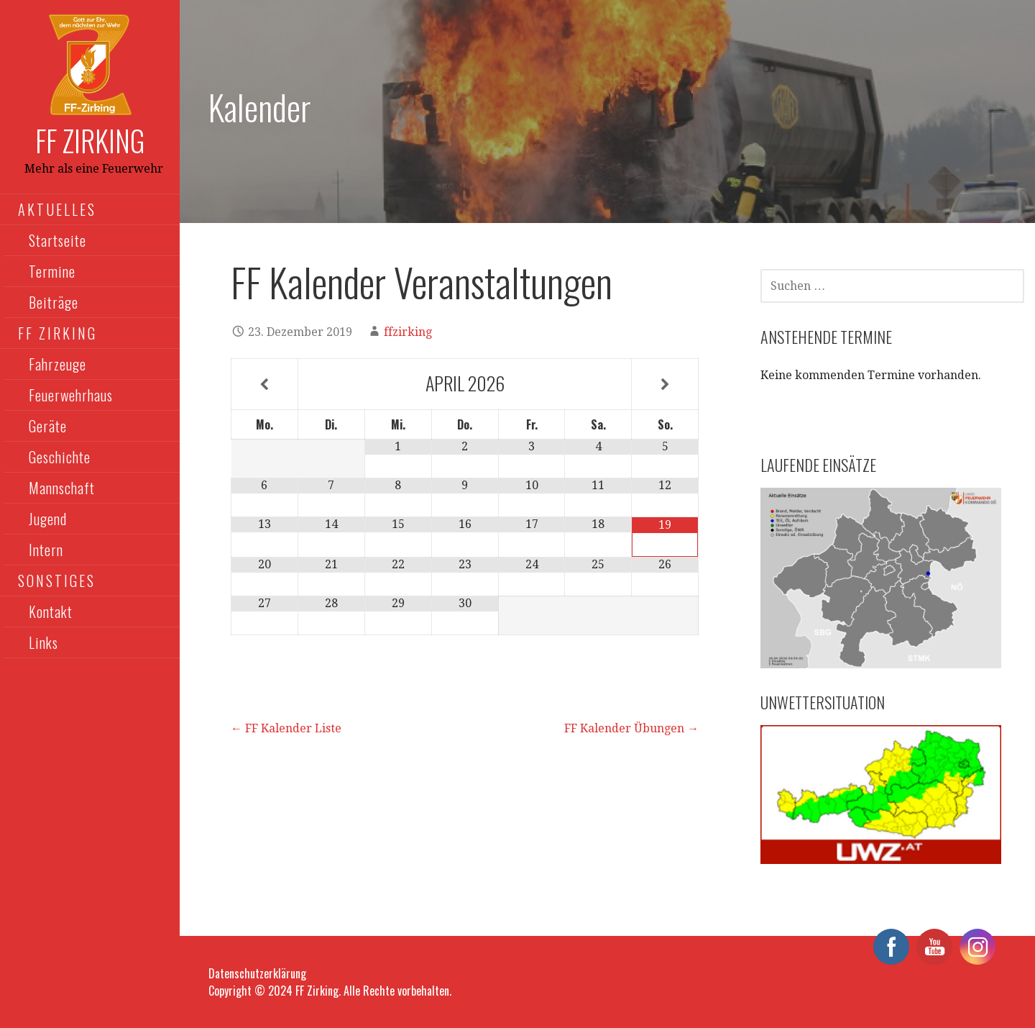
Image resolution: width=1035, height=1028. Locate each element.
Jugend (48, 518)
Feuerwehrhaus (71, 395)
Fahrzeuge (57, 364)
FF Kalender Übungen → (631, 728)
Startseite (57, 240)
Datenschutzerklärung (257, 973)
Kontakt (51, 611)
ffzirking (408, 332)
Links (43, 642)
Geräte (48, 426)
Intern (46, 549)
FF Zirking (90, 140)
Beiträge (53, 302)
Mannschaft (62, 488)
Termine (52, 271)
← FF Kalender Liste (286, 728)
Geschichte (60, 457)
